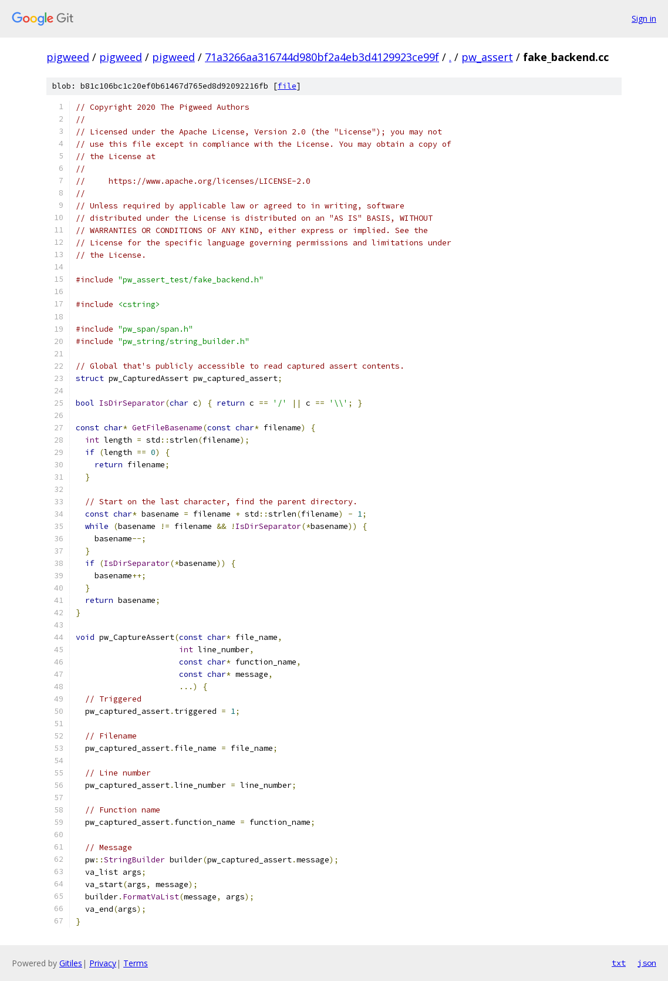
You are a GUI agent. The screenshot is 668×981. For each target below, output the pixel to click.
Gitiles (70, 963)
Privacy (102, 963)
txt (619, 963)
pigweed (67, 57)
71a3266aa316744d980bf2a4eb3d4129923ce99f (322, 57)
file (287, 86)
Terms (135, 963)
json (646, 963)
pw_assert (487, 57)
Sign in (644, 18)
